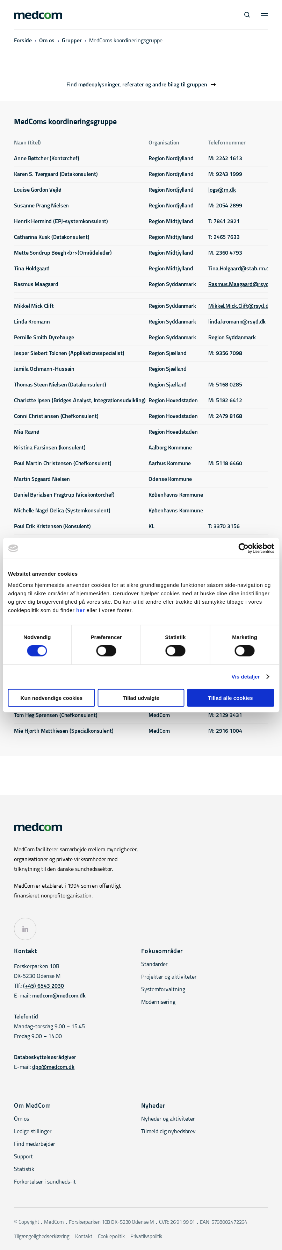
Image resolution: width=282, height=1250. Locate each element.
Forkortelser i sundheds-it (45, 1182)
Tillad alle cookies (230, 698)
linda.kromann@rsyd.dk (237, 322)
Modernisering (158, 1002)
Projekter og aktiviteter (169, 977)
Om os (47, 41)
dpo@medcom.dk (53, 1067)
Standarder (154, 964)
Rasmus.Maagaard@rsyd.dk (242, 284)
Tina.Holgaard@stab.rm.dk (240, 269)
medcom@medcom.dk (59, 996)
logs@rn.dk (222, 190)
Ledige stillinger (33, 1132)
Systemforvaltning (163, 990)
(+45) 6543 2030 (43, 986)
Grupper (72, 41)
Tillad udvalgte (141, 698)
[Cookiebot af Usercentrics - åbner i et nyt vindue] (243, 548)
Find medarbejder (34, 1144)
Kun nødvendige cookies (52, 698)
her (80, 610)
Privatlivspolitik (146, 1237)
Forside (23, 41)
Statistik (24, 1169)
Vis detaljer (246, 677)
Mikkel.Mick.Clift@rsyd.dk (239, 306)
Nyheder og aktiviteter (168, 1119)
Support (23, 1157)
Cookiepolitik (111, 1237)
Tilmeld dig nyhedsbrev (168, 1132)
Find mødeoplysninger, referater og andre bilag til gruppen (136, 85)
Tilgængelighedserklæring (41, 1237)
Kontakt (83, 1237)
